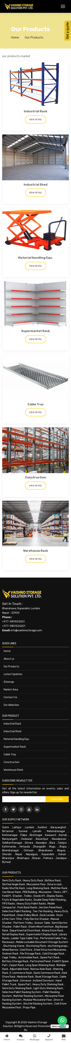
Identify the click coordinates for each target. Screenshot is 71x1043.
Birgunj (61, 850)
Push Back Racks (27, 907)
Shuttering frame (13, 946)
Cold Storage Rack (53, 953)
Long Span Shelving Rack (40, 965)
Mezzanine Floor (36, 884)
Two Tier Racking (43, 911)
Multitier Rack (59, 888)
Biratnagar (36, 835)
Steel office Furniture (41, 926)
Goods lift (39, 896)
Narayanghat (58, 827)
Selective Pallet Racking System (21, 992)
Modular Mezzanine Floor (37, 999)
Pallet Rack (20, 926)
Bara (52, 842)
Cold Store (26, 949)
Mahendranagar (56, 831)
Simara (29, 842)
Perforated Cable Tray (53, 938)
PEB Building (30, 892)
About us (9, 658)
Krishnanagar (10, 835)
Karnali (63, 835)
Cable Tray (36, 404)
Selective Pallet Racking (16, 911)
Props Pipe (29, 1007)
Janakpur (61, 858)
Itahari (62, 854)
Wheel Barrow (10, 949)
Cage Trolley (9, 957)
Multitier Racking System (28, 996)
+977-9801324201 (13, 626)
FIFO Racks (8, 903)
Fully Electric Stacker (36, 919)
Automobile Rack (28, 957)
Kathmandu (9, 846)
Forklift (6, 896)
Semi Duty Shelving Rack (17, 988)
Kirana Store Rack (52, 930)
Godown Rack (10, 953)
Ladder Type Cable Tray (25, 938)
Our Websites (11, 705)
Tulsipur (62, 842)
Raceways (8, 942)
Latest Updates (13, 674)
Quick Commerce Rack (47, 972)
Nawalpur (41, 842)
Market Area (11, 689)
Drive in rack (54, 884)
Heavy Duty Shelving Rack (47, 984)
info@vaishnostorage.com (26, 630)
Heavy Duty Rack (33, 880)
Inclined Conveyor (43, 980)
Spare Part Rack (49, 957)
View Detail (35, 119)
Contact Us (10, 697)
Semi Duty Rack (11, 880)
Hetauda (25, 846)
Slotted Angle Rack (13, 884)
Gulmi (5, 827)
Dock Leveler (47, 915)
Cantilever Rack (11, 892)
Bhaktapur (23, 858)
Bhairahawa (45, 850)
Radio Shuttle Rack (13, 888)
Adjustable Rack (19, 969)
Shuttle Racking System (37, 1003)
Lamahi (37, 831)
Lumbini (29, 827)
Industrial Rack (35, 111)
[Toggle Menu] (63, 6)
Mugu (52, 846)
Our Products (34, 37)
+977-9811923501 (13, 621)
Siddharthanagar (12, 842)
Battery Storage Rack (15, 961)
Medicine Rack (25, 976)
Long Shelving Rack (38, 888)
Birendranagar (10, 850)
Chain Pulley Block (27, 915)
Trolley (28, 896)
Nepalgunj (32, 854)
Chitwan (29, 850)
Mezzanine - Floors (50, 892)
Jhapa (62, 846)
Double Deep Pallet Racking (50, 899)
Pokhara (48, 858)
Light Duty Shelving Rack (48, 988)
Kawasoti (50, 835)
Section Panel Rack (50, 907)
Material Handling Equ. (35, 257)
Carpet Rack (16, 965)
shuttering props (58, 946)
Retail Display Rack (13, 934)
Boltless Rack (53, 880)
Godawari (26, 839)
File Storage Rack (30, 953)
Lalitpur (16, 827)
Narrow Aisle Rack (40, 969)
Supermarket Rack (35, 331)
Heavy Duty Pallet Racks (31, 903)
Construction (35, 477)
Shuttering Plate (36, 946)
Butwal (6, 862)
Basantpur (42, 839)
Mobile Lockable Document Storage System (42, 942)
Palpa (23, 835)
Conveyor (25, 980)
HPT (65, 892)
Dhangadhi (39, 846)
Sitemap (9, 681)
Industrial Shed (36, 184)
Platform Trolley (23, 922)
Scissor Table (42, 922)
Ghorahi (6, 854)
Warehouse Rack (35, 550)
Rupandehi (48, 854)
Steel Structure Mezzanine (50, 949)
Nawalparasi (59, 839)
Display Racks (55, 896)
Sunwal (23, 831)
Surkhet (42, 827)
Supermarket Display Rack (41, 934)
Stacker (17, 896)
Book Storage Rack (46, 976)
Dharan (36, 858)
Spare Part (24, 984)
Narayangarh (9, 839)
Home (15, 37)
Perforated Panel (40, 961)
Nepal (18, 854)
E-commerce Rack (21, 972)
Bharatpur (8, 858)
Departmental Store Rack (25, 930)
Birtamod (7, 831)
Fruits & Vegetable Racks (17, 899)
